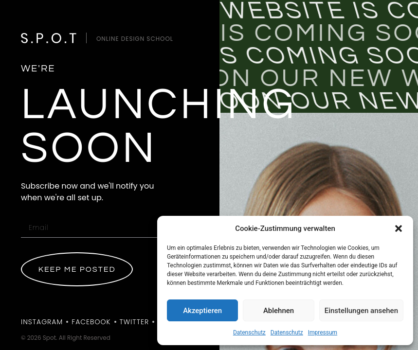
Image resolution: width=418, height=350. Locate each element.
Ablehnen (278, 310)
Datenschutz (249, 332)
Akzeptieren (202, 310)
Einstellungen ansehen (361, 310)
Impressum (322, 332)
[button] (398, 228)
